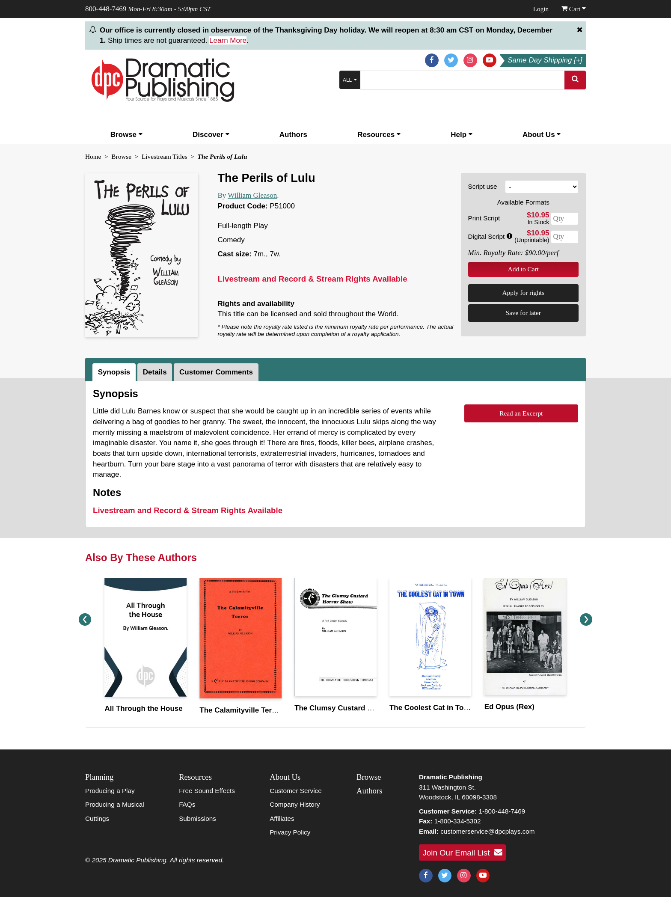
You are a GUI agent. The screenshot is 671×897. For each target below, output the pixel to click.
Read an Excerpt (521, 413)
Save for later (523, 312)
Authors (293, 135)
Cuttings (97, 818)
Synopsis (114, 372)
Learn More (227, 40)
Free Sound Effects (207, 790)
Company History (295, 804)
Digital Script (490, 236)
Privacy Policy (290, 832)
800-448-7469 (105, 9)
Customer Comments (216, 372)
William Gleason (252, 195)
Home (93, 156)
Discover (211, 135)
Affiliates (282, 818)
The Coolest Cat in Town (431, 708)
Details (155, 372)
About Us (542, 135)
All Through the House (143, 708)
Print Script (484, 218)
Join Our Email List (462, 852)
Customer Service (296, 790)
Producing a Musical (114, 804)
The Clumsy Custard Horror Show (352, 708)
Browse (126, 135)
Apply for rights (523, 292)
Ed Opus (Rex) (509, 707)
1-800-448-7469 (501, 811)
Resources (379, 135)
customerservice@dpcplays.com (487, 831)
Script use (482, 186)
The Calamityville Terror (240, 710)
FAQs (187, 804)
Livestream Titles (164, 156)
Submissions (197, 818)
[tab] (114, 372)
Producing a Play (110, 790)
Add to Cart (523, 269)
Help (461, 135)
